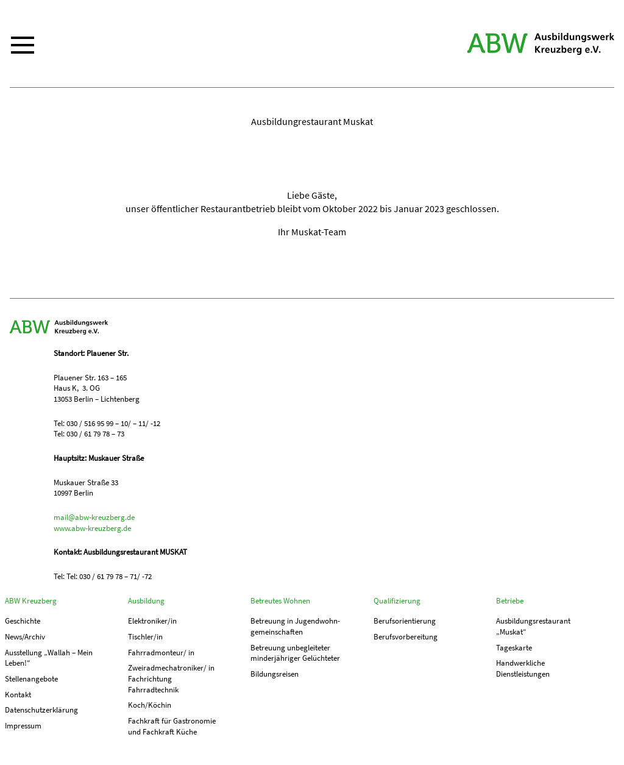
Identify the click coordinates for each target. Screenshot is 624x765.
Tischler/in (145, 637)
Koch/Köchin (149, 705)
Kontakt (18, 694)
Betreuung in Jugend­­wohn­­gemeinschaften (295, 626)
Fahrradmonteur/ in (161, 652)
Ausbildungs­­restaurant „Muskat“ (533, 626)
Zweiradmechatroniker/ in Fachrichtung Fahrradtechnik (171, 678)
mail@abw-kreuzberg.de (94, 517)
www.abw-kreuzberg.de (92, 528)
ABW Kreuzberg (540, 44)
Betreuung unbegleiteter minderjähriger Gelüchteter (295, 653)
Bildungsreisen (274, 674)
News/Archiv (25, 637)
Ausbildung (146, 601)
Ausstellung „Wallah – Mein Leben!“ (49, 658)
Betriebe (509, 601)
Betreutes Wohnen (280, 601)
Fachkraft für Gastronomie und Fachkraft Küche (172, 726)
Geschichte (22, 621)
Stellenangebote (31, 679)
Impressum (23, 726)
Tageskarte (514, 647)
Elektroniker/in (152, 621)
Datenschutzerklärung (41, 710)
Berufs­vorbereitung (406, 637)
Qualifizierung (397, 601)
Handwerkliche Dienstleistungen (523, 668)
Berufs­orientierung (405, 621)
